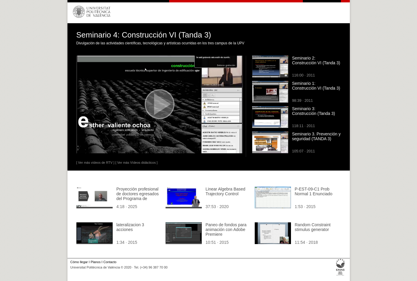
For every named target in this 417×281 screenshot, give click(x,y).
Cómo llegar (79, 262)
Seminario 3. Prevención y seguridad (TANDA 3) (316, 136)
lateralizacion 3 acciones (130, 227)
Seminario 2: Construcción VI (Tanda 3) (316, 60)
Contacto (110, 262)
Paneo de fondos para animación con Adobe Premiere (226, 229)
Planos (95, 262)
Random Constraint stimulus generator (313, 227)
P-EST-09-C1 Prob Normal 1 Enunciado (314, 191)
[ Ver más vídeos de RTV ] (95, 162)
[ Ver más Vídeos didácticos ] (136, 162)
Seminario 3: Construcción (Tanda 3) (313, 111)
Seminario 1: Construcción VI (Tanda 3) (316, 85)
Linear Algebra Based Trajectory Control (226, 191)
